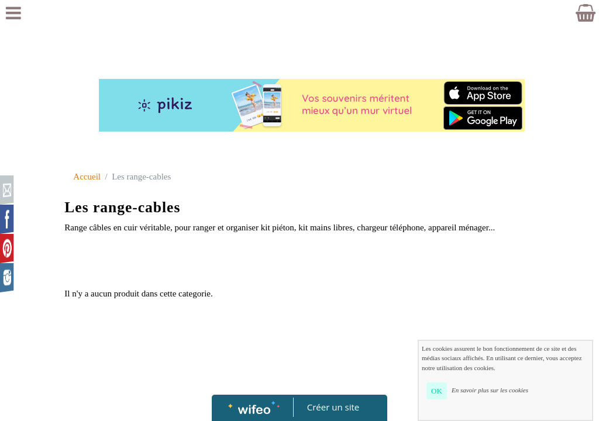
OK (436, 391)
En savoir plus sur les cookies (490, 390)
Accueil (87, 176)
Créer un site (333, 407)
